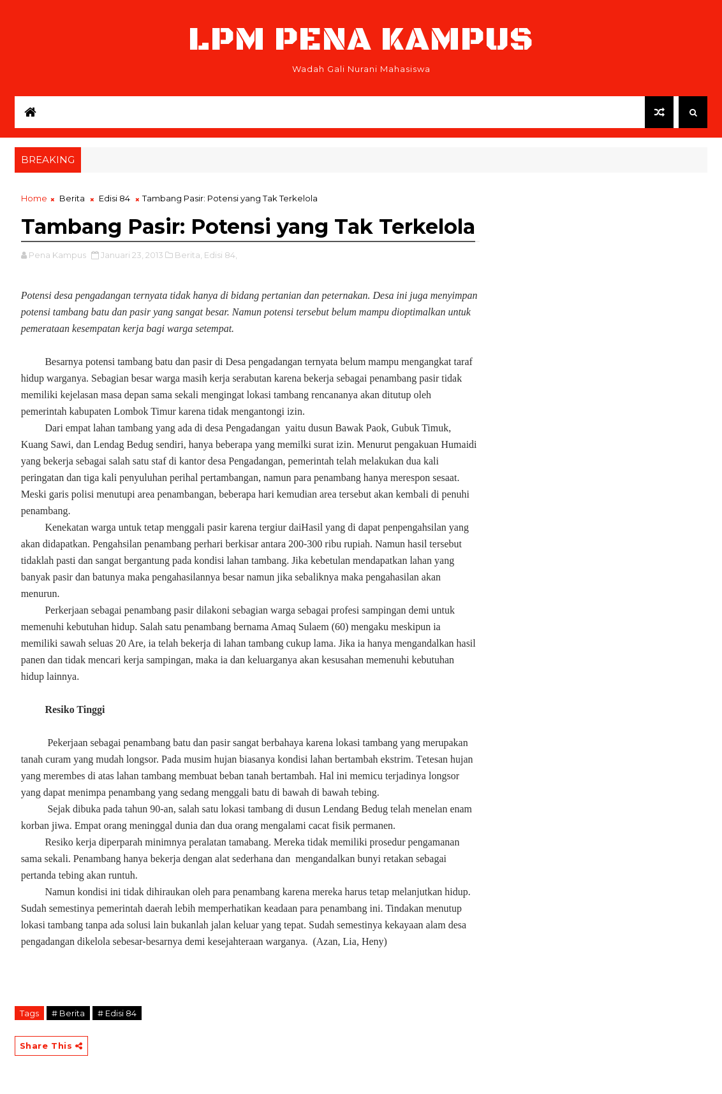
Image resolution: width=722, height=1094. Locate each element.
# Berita (68, 1013)
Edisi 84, (220, 255)
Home (34, 198)
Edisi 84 (114, 198)
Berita (72, 198)
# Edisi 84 (117, 1013)
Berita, (188, 255)
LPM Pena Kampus (361, 40)
